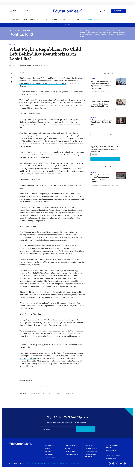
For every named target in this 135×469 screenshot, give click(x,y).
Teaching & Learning (60, 19)
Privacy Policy (75, 463)
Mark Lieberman (95, 110)
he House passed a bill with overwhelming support (47, 144)
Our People (48, 451)
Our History (48, 448)
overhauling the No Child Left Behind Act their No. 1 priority (42, 83)
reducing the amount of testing (31, 234)
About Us (48, 442)
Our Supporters (49, 454)
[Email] (57, 429)
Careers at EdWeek (50, 457)
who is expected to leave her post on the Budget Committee (48, 353)
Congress (58, 393)
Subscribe (118, 10)
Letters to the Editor (71, 445)
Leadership (28, 19)
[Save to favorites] (11, 77)
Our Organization (49, 445)
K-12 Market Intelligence (112, 455)
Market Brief (105, 19)
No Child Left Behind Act (37, 393)
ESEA (50, 393)
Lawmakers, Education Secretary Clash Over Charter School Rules (99, 104)
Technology (76, 19)
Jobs (94, 19)
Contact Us (68, 442)
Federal (12, 44)
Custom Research (111, 458)
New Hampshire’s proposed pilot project (66, 283)
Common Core (69, 393)
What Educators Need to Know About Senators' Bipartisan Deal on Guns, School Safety (100, 84)
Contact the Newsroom (71, 454)
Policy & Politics (42, 19)
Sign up (86, 429)
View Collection (108, 134)
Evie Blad (93, 91)
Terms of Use (63, 463)
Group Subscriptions (91, 451)
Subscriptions (89, 445)
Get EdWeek (89, 442)
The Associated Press (96, 185)
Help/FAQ (67, 448)
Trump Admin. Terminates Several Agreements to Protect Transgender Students (101, 178)
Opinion (87, 19)
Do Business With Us (112, 442)
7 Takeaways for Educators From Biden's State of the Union (101, 122)
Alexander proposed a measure (48, 163)
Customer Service (70, 451)
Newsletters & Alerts (91, 448)
